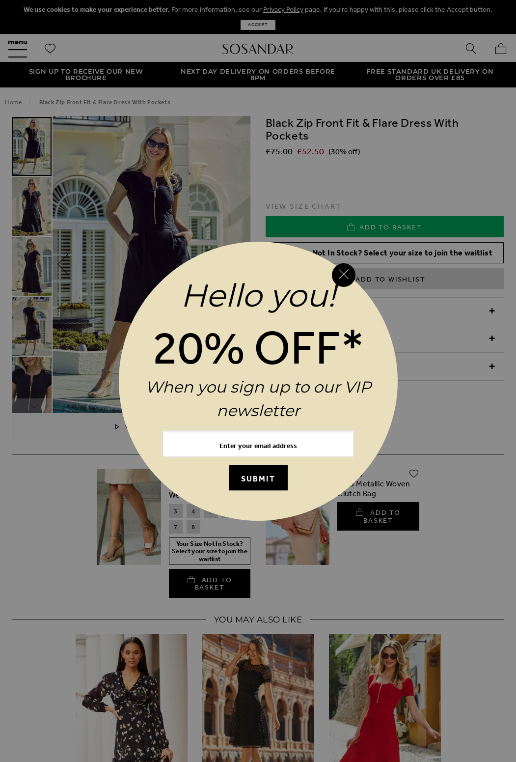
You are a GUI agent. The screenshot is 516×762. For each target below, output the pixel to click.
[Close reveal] (343, 275)
